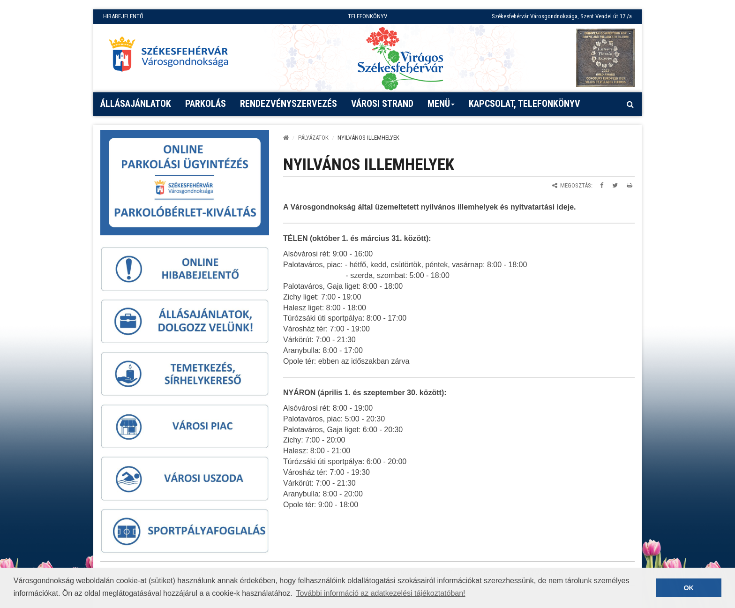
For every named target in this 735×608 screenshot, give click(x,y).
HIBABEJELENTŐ (123, 16)
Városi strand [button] (382, 103)
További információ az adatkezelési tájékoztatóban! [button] (380, 593)
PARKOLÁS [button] (205, 103)
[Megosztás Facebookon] (601, 185)
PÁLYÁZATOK (313, 137)
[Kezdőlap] (286, 137)
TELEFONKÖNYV (367, 16)
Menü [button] (441, 107)
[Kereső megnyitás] (630, 104)
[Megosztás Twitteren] (615, 185)
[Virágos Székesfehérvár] (400, 58)
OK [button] (688, 588)
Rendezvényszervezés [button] (288, 103)
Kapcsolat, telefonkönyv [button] (524, 103)
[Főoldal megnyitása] (173, 57)
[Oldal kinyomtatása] (629, 185)
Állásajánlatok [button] (135, 103)
